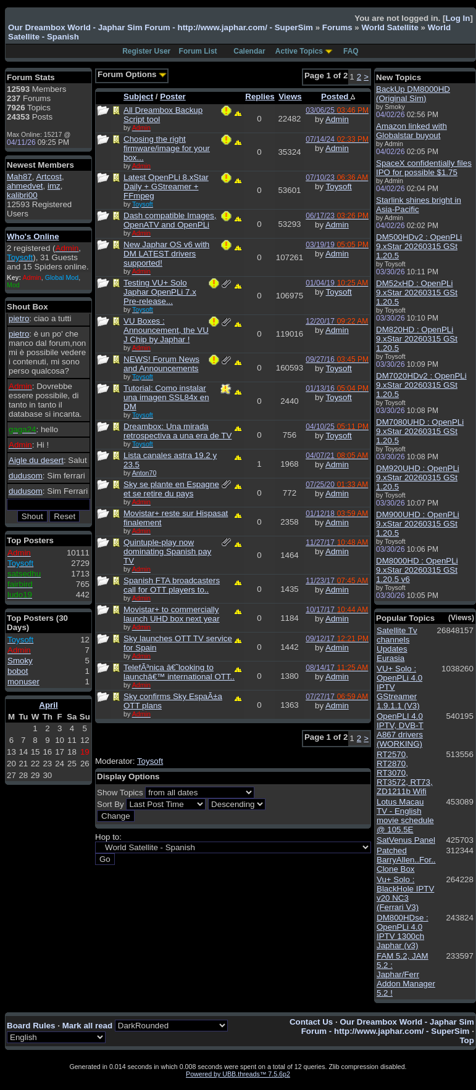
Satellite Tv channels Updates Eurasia (397, 644)
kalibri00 (22, 195)
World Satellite (389, 27)
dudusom (26, 475)
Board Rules (31, 1025)
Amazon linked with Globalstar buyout (411, 130)
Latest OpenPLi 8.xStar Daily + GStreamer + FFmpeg (166, 186)
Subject (138, 96)
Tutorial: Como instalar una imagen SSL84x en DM (166, 397)
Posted (338, 96)
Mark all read (87, 1025)
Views (290, 96)
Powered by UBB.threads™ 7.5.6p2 (238, 1074)
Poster (172, 96)
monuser (23, 681)
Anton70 (144, 473)
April (48, 705)
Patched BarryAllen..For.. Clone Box (406, 860)
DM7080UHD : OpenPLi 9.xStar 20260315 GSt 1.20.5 (420, 431)
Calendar (249, 51)
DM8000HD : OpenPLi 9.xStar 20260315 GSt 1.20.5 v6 (417, 570)
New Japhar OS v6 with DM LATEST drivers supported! (166, 254)
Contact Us (311, 1021)
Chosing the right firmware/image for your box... (166, 148)
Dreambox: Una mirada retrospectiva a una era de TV (177, 431)
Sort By (110, 804)
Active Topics (299, 51)
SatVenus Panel (406, 840)
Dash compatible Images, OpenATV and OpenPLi (169, 220)
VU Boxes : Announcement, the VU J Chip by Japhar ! (166, 330)
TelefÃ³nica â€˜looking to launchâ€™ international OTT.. (179, 672)
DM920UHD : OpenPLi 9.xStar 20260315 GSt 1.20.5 (417, 477)
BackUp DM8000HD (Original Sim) (413, 93)
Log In (457, 18)
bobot (17, 671)
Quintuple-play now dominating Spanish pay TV (167, 551)
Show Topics (120, 792)
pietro (19, 318)
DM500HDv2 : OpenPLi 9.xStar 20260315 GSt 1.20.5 (419, 246)
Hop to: (108, 837)
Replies (259, 96)
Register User (146, 51)
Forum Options (132, 74)
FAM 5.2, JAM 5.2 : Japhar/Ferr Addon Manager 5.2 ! (406, 974)
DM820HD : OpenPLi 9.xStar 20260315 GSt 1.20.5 (416, 339)
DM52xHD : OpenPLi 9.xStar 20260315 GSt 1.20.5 (416, 292)
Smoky (20, 660)
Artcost (48, 176)
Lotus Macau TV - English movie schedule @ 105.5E (405, 815)
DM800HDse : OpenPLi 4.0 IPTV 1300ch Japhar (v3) (402, 931)
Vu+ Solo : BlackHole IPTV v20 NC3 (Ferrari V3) (405, 893)
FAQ (351, 51)
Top (466, 1040)
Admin (337, 119)
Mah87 (19, 176)
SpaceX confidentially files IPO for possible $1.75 (424, 167)
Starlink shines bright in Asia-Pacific (418, 204)
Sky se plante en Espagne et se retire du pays (171, 489)
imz (54, 186)
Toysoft (339, 186)
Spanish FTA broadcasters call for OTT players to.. (171, 585)
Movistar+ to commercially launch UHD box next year (171, 614)
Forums (337, 27)
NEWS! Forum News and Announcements (161, 363)
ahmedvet (25, 186)
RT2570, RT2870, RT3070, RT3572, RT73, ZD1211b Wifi (405, 773)
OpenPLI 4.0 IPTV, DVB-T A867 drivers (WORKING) (400, 729)
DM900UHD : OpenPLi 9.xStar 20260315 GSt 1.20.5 (417, 524)
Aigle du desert (36, 460)
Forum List (198, 51)
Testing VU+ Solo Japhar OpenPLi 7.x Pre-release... (159, 292)
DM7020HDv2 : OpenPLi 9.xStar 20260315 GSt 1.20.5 (421, 385)
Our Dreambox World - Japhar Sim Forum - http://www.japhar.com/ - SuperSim (160, 27)
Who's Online (33, 236)
